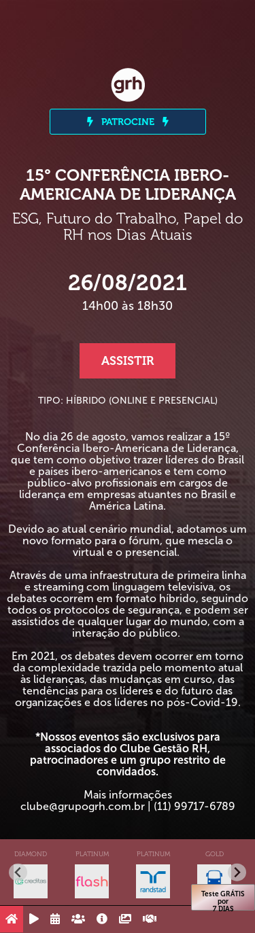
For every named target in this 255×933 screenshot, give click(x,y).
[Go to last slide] (18, 872)
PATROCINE (128, 121)
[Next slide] (237, 872)
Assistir (127, 361)
